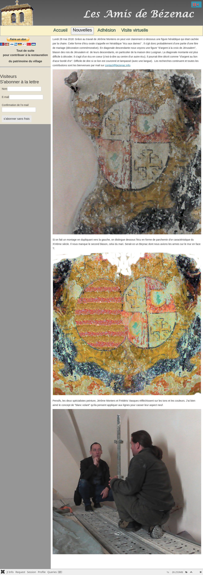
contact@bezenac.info (117, 65)
